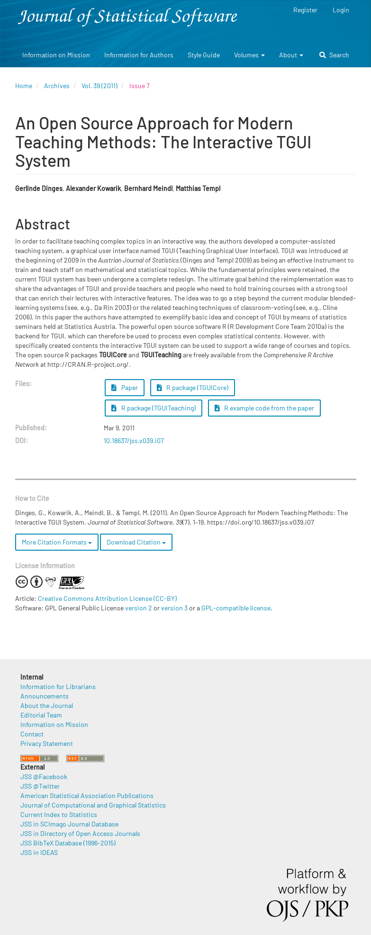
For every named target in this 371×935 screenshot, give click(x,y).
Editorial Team (41, 715)
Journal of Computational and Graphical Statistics (93, 805)
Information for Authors (138, 55)
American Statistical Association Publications (87, 795)
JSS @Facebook (43, 776)
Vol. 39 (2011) (99, 86)
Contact (32, 734)
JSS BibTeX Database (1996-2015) (68, 843)
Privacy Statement (46, 743)
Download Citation (136, 542)
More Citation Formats (57, 542)
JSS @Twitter (40, 786)
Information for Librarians (58, 686)
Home (23, 86)
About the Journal (46, 705)
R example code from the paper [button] (265, 408)
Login (341, 10)
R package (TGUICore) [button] (193, 387)
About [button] (291, 55)
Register (305, 10)
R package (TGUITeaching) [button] (153, 408)
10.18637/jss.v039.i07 (134, 440)
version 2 (138, 608)
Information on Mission (56, 55)
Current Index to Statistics (58, 814)
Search (334, 55)
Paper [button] (124, 387)
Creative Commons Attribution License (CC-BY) (107, 598)
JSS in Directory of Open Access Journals (80, 833)
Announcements (44, 696)
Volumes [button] (249, 55)
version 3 (174, 608)
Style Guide (204, 55)
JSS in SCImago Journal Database (69, 824)
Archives (57, 86)
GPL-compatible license (236, 608)
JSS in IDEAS (39, 852)
